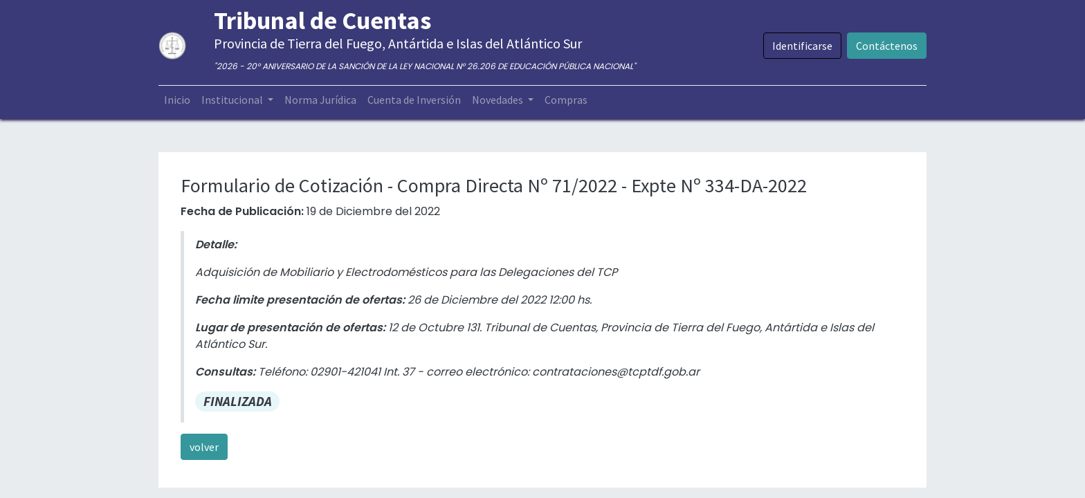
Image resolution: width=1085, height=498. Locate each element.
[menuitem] (177, 99)
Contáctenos (887, 46)
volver (204, 447)
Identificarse (802, 46)
